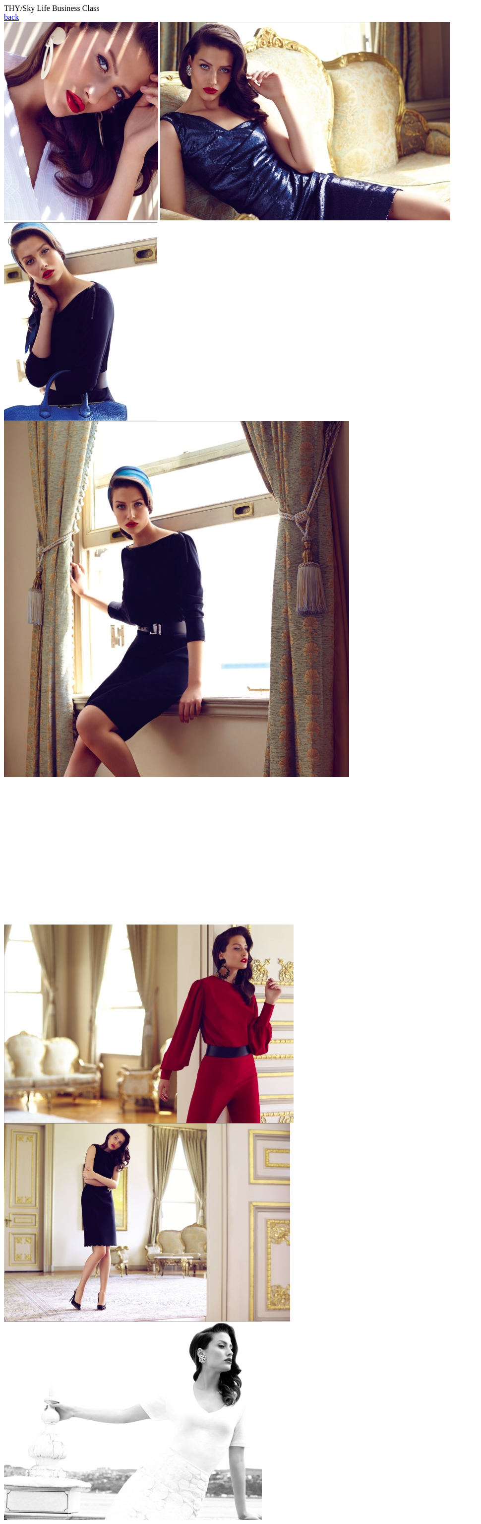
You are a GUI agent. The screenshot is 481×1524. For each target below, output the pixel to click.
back (11, 17)
